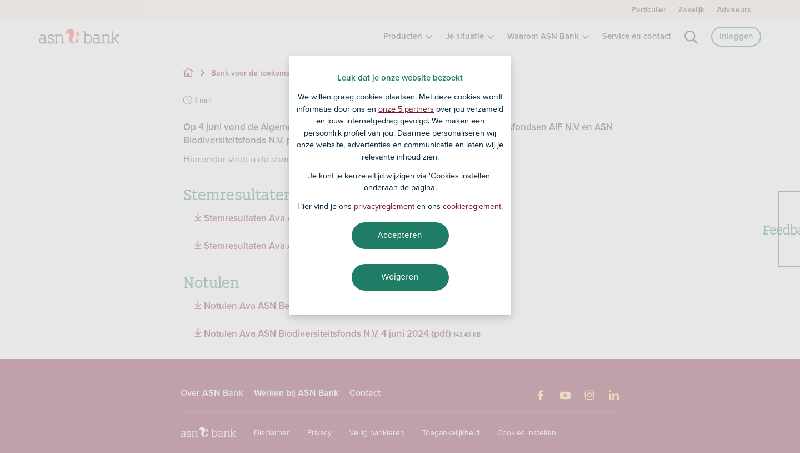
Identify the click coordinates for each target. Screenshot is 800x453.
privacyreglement (384, 206)
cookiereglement (472, 206)
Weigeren (399, 276)
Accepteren (400, 235)
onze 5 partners (406, 108)
